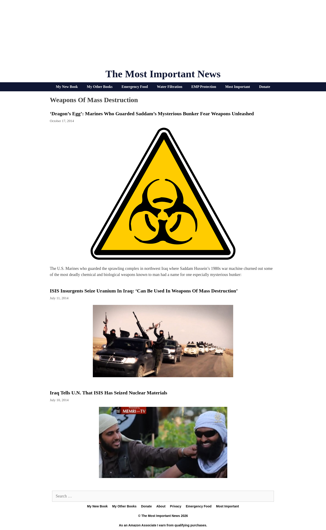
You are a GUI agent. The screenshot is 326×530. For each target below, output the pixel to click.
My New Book (67, 87)
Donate (264, 87)
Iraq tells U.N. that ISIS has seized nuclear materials (108, 393)
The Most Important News (163, 74)
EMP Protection (203, 87)
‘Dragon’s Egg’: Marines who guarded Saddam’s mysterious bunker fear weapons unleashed (152, 113)
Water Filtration (169, 87)
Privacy (175, 506)
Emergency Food (135, 87)
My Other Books (100, 87)
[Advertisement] (163, 36)
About (160, 506)
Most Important (237, 87)
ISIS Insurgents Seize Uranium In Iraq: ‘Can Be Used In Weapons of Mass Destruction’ (144, 291)
